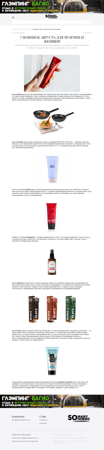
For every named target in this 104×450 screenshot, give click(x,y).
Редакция (43, 420)
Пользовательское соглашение (25, 441)
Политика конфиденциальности (25, 438)
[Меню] (13, 17)
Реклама (43, 423)
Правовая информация (21, 435)
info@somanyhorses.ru (21, 420)
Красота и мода (24, 29)
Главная (15, 29)
